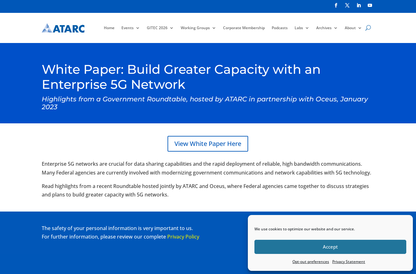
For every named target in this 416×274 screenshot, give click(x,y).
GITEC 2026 (157, 27)
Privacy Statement (348, 261)
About (350, 27)
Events (127, 27)
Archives (324, 27)
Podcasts (280, 27)
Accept (330, 247)
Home (109, 27)
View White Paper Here (207, 143)
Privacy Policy (183, 236)
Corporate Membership (244, 27)
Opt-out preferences (310, 261)
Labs (299, 27)
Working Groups (195, 27)
